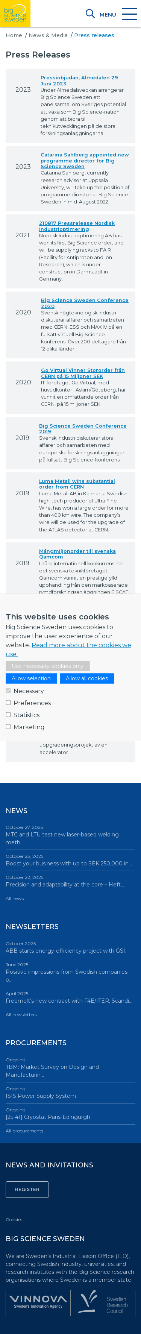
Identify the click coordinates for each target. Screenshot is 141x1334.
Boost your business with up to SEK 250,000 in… (70, 860)
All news (15, 898)
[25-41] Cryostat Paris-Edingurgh (70, 1113)
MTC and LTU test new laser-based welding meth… (70, 835)
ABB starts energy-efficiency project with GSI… (70, 947)
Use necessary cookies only (47, 665)
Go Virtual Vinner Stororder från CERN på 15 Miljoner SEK (83, 373)
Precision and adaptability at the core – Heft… (70, 881)
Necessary (29, 690)
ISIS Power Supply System (70, 1092)
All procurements (24, 1131)
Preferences (32, 702)
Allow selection (31, 678)
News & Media (48, 35)
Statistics (26, 714)
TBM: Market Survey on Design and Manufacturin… (70, 1067)
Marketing (29, 726)
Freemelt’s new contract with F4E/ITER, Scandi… (70, 997)
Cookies (14, 1219)
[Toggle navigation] (118, 14)
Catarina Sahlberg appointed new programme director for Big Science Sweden (85, 160)
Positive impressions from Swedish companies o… (70, 972)
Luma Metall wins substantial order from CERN (77, 484)
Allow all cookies (87, 678)
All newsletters (21, 1014)
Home (14, 35)
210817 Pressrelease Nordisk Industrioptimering (77, 226)
